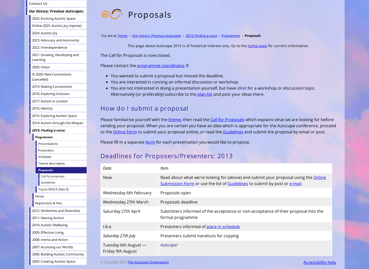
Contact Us (38, 3)
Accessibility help (319, 262)
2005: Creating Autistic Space (53, 261)
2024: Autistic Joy (44, 33)
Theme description (51, 163)
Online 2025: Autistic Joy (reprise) (56, 25)
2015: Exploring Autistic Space (54, 115)
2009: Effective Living (48, 232)
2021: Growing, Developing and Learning (55, 57)
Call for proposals (52, 176)
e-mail (295, 183)
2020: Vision (41, 67)
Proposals (253, 35)
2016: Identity (42, 108)
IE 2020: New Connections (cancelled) (51, 76)
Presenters (46, 150)
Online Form (125, 132)
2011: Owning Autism (48, 218)
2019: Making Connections (52, 86)
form (150, 142)
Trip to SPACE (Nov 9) (53, 189)
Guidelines (233, 132)
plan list (204, 94)
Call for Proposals (227, 119)
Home (122, 35)
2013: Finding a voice (201, 35)
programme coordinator (161, 65)
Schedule (44, 157)
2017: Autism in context (50, 101)
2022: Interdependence (49, 47)
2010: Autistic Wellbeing (50, 225)
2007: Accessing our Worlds (52, 247)
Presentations (48, 144)
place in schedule (223, 226)
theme (174, 119)
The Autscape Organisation (148, 262)
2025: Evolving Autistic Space (53, 18)
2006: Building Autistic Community (58, 254)
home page (257, 45)
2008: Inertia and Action (50, 239)
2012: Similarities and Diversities (56, 210)
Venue (39, 196)
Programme (231, 35)
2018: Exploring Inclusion (51, 93)
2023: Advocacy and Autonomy (55, 40)
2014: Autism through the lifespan (57, 123)
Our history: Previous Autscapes (156, 35)
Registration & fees (48, 203)
